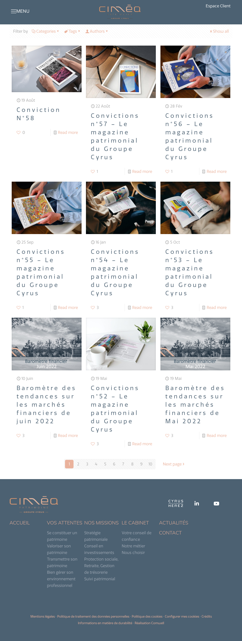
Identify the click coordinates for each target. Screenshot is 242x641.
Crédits (207, 616)
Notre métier (133, 545)
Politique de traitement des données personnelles (93, 616)
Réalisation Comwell (149, 623)
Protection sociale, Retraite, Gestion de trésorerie (101, 566)
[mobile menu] (13, 11)
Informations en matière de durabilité (105, 623)
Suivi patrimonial (99, 578)
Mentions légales (42, 616)
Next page (174, 464)
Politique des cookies (147, 616)
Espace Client (218, 6)
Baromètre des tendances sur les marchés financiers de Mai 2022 (195, 404)
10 (150, 464)
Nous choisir (133, 552)
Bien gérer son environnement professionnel (61, 579)
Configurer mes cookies (182, 616)
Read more (68, 132)
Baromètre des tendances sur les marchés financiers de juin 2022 (46, 404)
